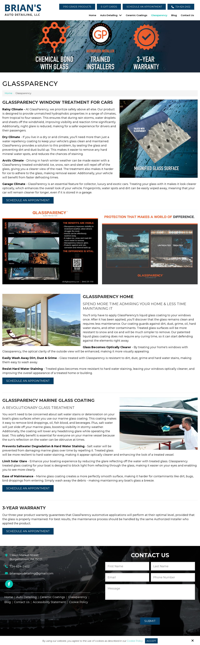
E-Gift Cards (109, 6)
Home (8, 93)
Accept (151, 640)
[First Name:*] (127, 566)
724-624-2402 (180, 6)
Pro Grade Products (77, 6)
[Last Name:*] (173, 566)
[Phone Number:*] (173, 577)
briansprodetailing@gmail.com (31, 573)
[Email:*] (127, 577)
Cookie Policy (135, 641)
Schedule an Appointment (144, 6)
